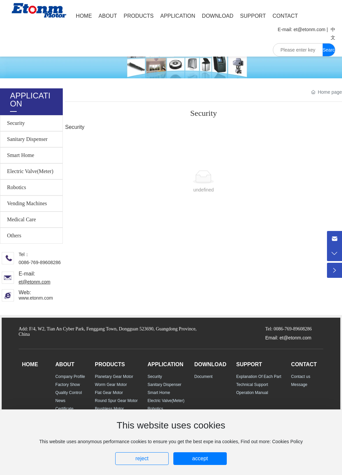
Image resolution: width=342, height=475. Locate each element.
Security (16, 123)
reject (141, 458)
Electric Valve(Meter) (30, 171)
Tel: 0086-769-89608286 (288, 328)
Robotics (16, 187)
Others (14, 235)
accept (200, 458)
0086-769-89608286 (40, 262)
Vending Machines (27, 203)
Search (329, 51)
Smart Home (20, 155)
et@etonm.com (309, 29)
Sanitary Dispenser (27, 139)
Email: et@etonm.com (288, 337)
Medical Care (21, 219)
